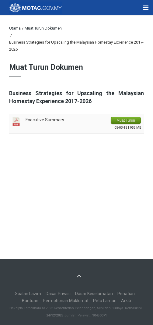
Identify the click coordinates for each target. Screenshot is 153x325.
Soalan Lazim (28, 293)
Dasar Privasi (58, 293)
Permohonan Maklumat (66, 300)
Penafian (126, 293)
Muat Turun (125, 120)
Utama (15, 28)
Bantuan (30, 300)
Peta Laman (104, 300)
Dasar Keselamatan (94, 293)
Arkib (126, 300)
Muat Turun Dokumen (43, 28)
